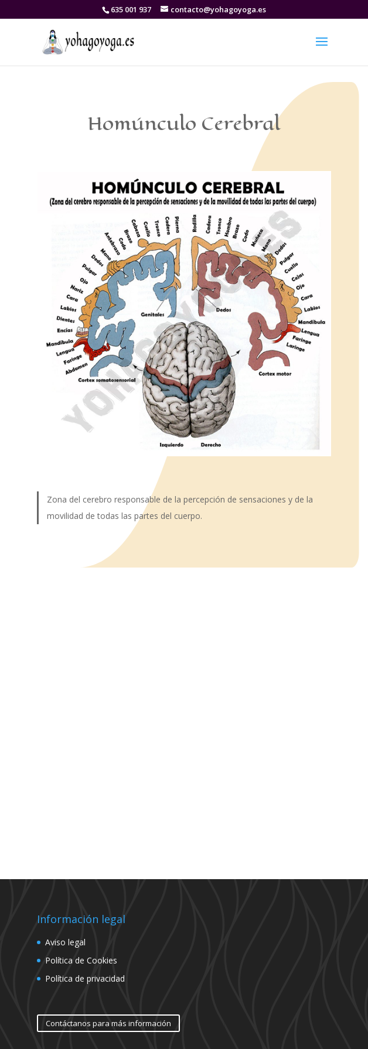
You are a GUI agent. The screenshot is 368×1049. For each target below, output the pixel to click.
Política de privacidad (85, 978)
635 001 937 (131, 9)
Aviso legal (65, 942)
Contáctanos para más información (108, 1023)
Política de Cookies (81, 960)
